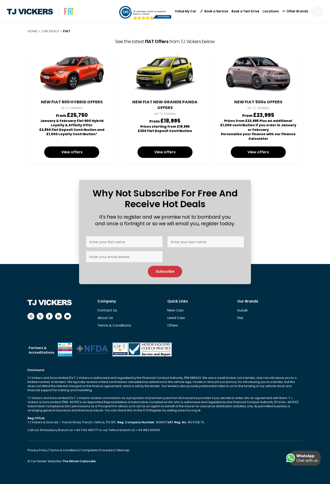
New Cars (175, 310)
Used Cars (176, 317)
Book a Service (214, 11)
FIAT (66, 31)
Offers (172, 325)
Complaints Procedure (98, 450)
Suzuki (242, 310)
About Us (105, 317)
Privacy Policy (38, 450)
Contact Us (107, 310)
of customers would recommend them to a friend (149, 12)
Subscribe (165, 271)
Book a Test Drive (245, 11)
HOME (32, 31)
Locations (271, 11)
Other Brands (295, 11)
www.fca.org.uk (189, 410)
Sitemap (123, 450)
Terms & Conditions (114, 325)
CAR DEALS (50, 31)
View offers (71, 152)
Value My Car (185, 11)
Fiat (240, 317)
